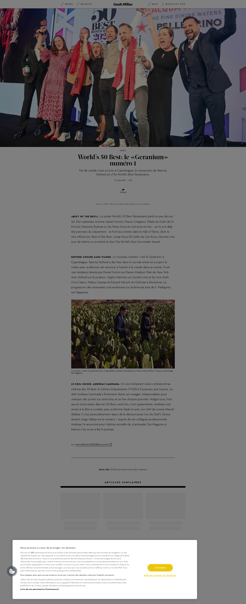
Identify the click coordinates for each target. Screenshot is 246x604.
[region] (105, 569)
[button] (12, 571)
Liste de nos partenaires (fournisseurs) (39, 589)
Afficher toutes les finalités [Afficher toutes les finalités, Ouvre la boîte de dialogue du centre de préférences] (160, 575)
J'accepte (160, 567)
